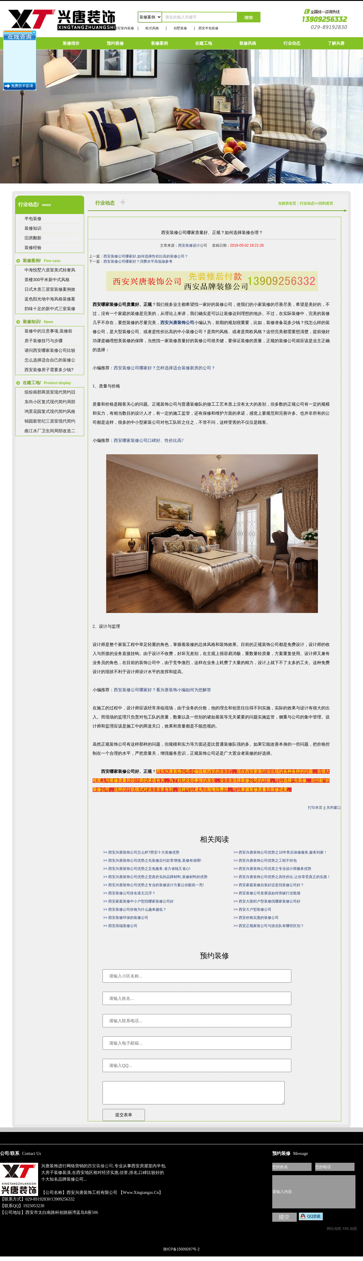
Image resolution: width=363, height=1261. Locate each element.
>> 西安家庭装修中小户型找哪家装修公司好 (138, 901)
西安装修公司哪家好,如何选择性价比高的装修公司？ (145, 256)
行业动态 (291, 43)
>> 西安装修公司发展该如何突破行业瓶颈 (267, 893)
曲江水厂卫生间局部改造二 (50, 430)
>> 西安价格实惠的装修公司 (256, 918)
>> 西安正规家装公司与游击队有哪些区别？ (269, 926)
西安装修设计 (189, 245)
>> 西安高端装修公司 (120, 926)
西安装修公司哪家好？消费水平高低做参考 (137, 261)
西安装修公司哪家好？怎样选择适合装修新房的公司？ (164, 368)
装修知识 (33, 228)
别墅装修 (180, 28)
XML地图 (349, 1233)
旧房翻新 (33, 237)
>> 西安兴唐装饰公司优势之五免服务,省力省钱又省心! (146, 869)
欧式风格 (152, 28)
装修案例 (159, 43)
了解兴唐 (336, 43)
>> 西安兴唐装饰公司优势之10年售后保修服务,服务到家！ (280, 852)
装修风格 (247, 43)
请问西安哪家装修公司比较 (50, 350)
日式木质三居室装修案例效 (50, 289)
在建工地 (203, 43)
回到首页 (326, 203)
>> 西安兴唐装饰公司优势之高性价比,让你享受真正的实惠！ (282, 877)
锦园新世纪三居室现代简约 (50, 421)
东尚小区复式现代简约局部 (50, 401)
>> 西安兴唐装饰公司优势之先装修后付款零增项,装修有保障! (152, 860)
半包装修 (33, 218)
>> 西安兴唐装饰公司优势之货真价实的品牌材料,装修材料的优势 (155, 877)
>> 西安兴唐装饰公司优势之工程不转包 (265, 860)
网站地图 (334, 1233)
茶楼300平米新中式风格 (47, 279)
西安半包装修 (208, 28)
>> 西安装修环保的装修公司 (125, 918)
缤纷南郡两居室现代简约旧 (50, 392)
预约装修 (115, 43)
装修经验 (33, 247)
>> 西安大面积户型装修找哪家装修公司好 (267, 901)
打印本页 (315, 808)
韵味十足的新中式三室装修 (50, 308)
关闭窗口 (333, 808)
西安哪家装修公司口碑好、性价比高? (148, 440)
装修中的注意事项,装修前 (48, 331)
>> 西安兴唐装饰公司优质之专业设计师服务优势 (272, 869)
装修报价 (71, 43)
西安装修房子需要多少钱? (49, 369)
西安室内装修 (124, 28)
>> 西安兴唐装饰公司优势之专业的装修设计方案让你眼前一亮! (153, 885)
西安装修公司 (100, 1170)
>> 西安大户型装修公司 (252, 909)
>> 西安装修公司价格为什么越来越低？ (134, 909)
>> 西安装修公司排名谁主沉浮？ (129, 893)
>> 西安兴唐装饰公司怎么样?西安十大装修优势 (141, 852)
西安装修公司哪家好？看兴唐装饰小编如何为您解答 (162, 690)
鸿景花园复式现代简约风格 (50, 411)
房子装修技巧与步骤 (44, 340)
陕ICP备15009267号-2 (181, 1254)
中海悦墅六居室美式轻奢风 (50, 269)
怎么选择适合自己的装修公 (50, 360)
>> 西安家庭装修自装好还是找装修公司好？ (269, 885)
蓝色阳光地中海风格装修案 (50, 299)
